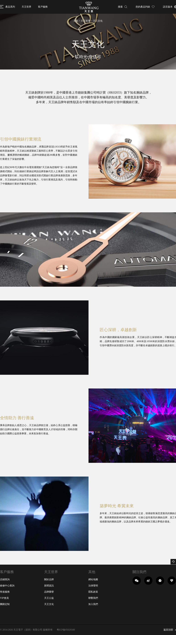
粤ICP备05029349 (66, 629)
